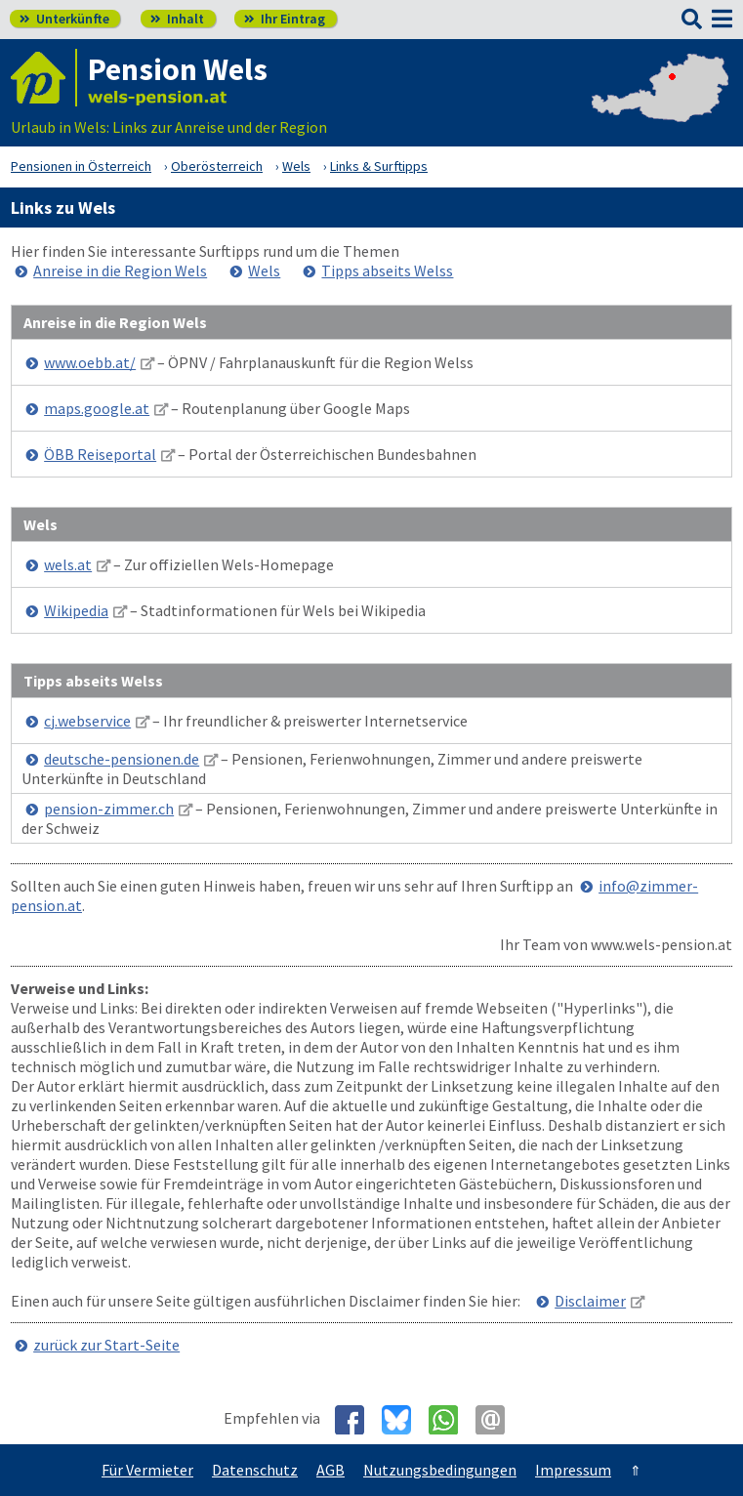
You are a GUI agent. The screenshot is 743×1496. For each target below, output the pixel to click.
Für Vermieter (147, 1469)
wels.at (68, 564)
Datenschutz (255, 1469)
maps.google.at (96, 408)
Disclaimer (590, 1300)
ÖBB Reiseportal (100, 454)
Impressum (573, 1469)
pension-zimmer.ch (109, 808)
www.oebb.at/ (90, 362)
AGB (330, 1469)
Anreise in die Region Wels (120, 270)
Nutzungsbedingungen (439, 1469)
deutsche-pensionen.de (121, 759)
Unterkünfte (64, 18)
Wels (264, 270)
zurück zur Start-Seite (106, 1344)
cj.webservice (87, 720)
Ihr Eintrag (284, 18)
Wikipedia (76, 610)
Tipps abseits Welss (387, 270)
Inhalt (177, 18)
